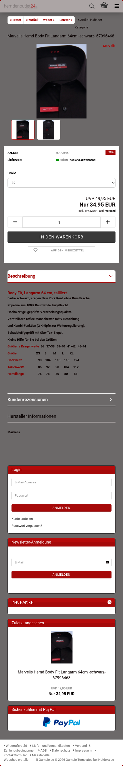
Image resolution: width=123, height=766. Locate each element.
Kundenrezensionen (28, 399)
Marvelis (109, 46)
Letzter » (66, 20)
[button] (15, 222)
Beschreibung (21, 276)
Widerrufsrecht (15, 746)
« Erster (15, 20)
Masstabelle (40, 755)
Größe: (13, 173)
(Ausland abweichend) (82, 160)
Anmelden (61, 508)
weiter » (49, 20)
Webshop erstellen (17, 760)
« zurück (32, 20)
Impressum (82, 750)
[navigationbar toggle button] (116, 6)
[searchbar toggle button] (92, 6)
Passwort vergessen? (27, 526)
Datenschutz (60, 750)
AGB (42, 750)
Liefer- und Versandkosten (50, 746)
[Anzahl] (61, 222)
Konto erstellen (22, 519)
